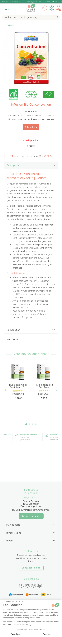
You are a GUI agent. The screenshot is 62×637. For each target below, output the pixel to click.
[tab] (31, 165)
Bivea (30, 8)
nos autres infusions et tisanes (36, 119)
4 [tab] (36, 424)
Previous (6, 390)
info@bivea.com (31, 497)
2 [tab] (29, 424)
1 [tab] (26, 424)
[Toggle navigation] (6, 7)
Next (55, 390)
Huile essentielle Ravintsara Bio (18, 386)
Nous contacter (31, 516)
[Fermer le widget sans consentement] (13, 601)
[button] (31, 156)
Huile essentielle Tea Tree (44, 386)
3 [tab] (32, 424)
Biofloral (31, 111)
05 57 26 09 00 (31, 493)
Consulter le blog (31, 567)
